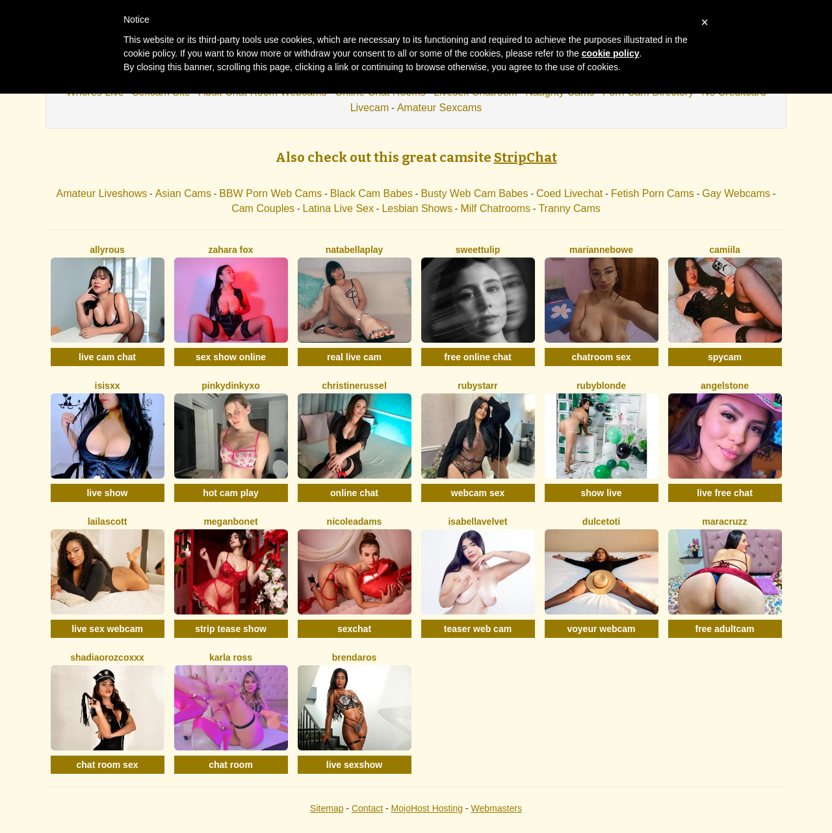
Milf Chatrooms (495, 208)
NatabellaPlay (355, 250)
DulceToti (601, 521)
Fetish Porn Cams (652, 193)
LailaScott (107, 521)
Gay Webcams (736, 193)
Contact (367, 808)
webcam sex (478, 493)
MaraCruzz (724, 521)
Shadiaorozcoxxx (107, 657)
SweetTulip (478, 250)
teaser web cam (478, 629)
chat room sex (107, 765)
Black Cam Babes (371, 193)
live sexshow (354, 765)
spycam (725, 357)
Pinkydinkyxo (230, 385)
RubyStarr (477, 385)
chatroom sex (600, 357)
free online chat (477, 357)
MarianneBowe (601, 250)
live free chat (725, 493)
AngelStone (725, 385)
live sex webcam (107, 629)
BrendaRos (354, 657)
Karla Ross (230, 657)
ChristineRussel (354, 385)
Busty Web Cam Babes (474, 193)
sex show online (231, 357)
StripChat (525, 157)
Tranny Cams (569, 208)
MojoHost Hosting (427, 808)
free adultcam (724, 629)
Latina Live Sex (338, 208)
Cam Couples (262, 208)
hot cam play (231, 493)
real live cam (354, 357)
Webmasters (496, 808)
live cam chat (107, 357)
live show (106, 493)
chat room (231, 765)
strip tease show (230, 629)
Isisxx (107, 385)
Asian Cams (183, 193)
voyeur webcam (601, 629)
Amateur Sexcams (439, 107)
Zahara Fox (230, 250)
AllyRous (107, 250)
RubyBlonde (601, 385)
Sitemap (326, 808)
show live (600, 493)
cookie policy (611, 53)
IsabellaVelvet (477, 521)
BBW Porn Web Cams (270, 193)
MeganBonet (230, 521)
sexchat (354, 629)
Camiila (724, 250)
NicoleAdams (354, 521)
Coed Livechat (569, 193)
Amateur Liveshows (102, 193)
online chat (354, 493)
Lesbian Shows (417, 208)
